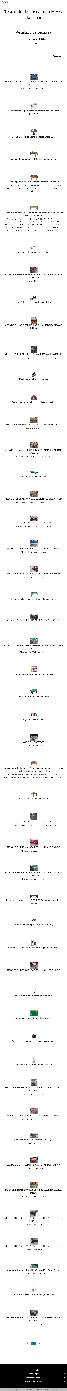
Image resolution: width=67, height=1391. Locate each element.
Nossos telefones (33, 1377)
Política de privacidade (32, 1389)
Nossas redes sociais (33, 1381)
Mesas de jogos (33, 1374)
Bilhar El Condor (33, 1370)
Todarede (54, 1389)
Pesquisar (57, 56)
